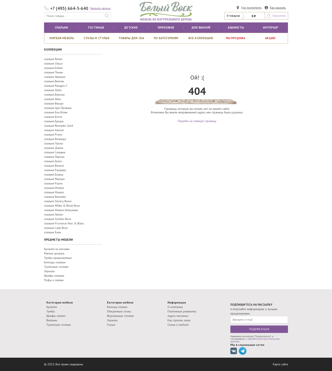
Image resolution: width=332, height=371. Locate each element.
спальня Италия (54, 188)
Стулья (111, 325)
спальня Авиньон (54, 77)
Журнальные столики (120, 316)
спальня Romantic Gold (58, 126)
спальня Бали (52, 232)
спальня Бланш (53, 174)
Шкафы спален (55, 316)
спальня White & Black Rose (62, 205)
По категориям (166, 38)
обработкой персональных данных (255, 340)
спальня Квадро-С (56, 86)
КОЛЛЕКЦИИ (53, 49)
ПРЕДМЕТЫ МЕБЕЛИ (58, 240)
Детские (131, 27)
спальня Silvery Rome (58, 201)
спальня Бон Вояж (55, 112)
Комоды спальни (54, 262)
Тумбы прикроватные (58, 258)
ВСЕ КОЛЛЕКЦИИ (200, 38)
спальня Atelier (53, 214)
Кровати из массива (56, 249)
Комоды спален (117, 307)
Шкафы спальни (54, 276)
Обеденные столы (119, 311)
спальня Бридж (54, 121)
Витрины (51, 320)
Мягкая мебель (62, 38)
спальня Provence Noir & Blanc (64, 223)
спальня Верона (54, 94)
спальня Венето (54, 166)
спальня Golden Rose (57, 219)
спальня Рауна (53, 183)
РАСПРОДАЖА (235, 38)
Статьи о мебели (178, 325)
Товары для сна (131, 38)
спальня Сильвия (54, 152)
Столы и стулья (96, 38)
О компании (175, 307)
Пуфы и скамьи (54, 280)
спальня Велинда (55, 139)
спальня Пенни (53, 72)
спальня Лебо (53, 90)
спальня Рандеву (55, 170)
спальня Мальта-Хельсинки (61, 210)
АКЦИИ (270, 38)
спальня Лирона (54, 157)
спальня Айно (52, 99)
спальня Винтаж (54, 81)
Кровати (51, 307)
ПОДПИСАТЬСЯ (259, 329)
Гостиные (96, 27)
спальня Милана (54, 179)
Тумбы (50, 311)
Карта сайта (280, 364)
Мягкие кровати (54, 253)
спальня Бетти (53, 117)
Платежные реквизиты (181, 311)
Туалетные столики (56, 267)
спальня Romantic (55, 197)
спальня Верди (53, 103)
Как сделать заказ (179, 320)
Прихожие (166, 27)
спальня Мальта (54, 192)
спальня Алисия (54, 130)
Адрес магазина (177, 316)
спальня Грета (53, 161)
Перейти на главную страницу (197, 121)
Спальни (61, 27)
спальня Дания (53, 148)
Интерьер (270, 27)
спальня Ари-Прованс (58, 108)
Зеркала (49, 271)
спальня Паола (53, 143)
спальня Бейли (53, 68)
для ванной (201, 27)
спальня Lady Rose (56, 228)
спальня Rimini (53, 59)
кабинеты (236, 27)
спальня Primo (53, 134)
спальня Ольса (53, 63)
